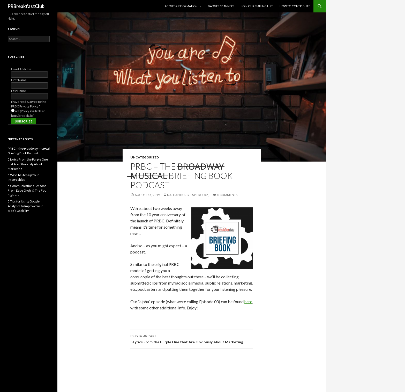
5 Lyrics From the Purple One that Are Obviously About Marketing (191, 338)
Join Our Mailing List (257, 6)
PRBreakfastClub (26, 6)
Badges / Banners (221, 6)
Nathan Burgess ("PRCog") (188, 195)
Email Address (21, 69)
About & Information (181, 6)
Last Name (18, 91)
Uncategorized (144, 157)
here (248, 301)
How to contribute (295, 6)
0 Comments (227, 195)
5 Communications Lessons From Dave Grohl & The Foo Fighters (27, 190)
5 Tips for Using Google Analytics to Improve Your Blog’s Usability (25, 206)
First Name (19, 80)
